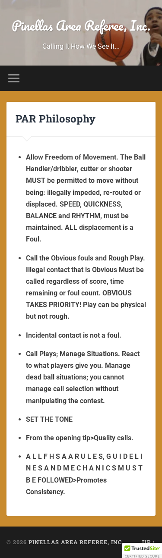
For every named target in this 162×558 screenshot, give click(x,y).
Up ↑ (149, 542)
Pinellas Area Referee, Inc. (81, 25)
